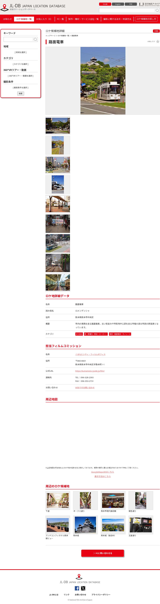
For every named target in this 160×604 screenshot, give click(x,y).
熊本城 (85, 526)
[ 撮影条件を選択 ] (20, 87)
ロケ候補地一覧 (24, 19)
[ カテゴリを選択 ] (20, 64)
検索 (20, 93)
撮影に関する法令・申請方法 (117, 19)
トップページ (50, 35)
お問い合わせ (80, 594)
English (118, 4)
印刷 (156, 31)
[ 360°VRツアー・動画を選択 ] (20, 76)
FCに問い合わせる (104, 553)
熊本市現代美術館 (113, 502)
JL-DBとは (54, 594)
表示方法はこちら (103, 476)
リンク (66, 594)
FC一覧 (60, 19)
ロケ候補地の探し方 (146, 18)
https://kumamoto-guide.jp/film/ (90, 371)
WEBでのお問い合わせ (85, 387)
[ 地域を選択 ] (20, 52)
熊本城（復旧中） (113, 526)
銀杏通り (141, 502)
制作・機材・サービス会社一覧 (83, 19)
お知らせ (7, 19)
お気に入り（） (44, 19)
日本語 (105, 4)
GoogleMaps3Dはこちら (102, 472)
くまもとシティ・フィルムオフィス (91, 354)
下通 (58, 502)
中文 (131, 4)
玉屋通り (141, 526)
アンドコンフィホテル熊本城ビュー (58, 528)
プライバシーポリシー (101, 594)
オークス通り (85, 502)
